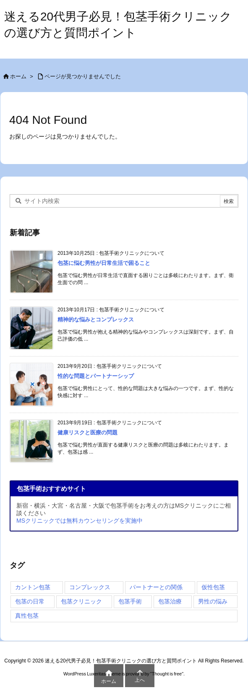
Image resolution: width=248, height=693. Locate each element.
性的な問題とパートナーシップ (95, 376)
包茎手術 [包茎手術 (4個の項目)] (130, 601)
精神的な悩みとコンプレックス (95, 319)
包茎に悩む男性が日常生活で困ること (103, 263)
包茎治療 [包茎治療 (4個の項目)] (170, 601)
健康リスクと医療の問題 (87, 432)
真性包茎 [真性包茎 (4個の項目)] (27, 615)
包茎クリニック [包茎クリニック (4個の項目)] (81, 601)
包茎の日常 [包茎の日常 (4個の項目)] (29, 601)
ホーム (18, 76)
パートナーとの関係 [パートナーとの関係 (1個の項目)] (156, 587)
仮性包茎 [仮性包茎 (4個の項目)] (213, 587)
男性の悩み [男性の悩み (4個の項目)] (212, 601)
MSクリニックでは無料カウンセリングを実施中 (79, 520)
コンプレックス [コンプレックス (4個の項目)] (89, 587)
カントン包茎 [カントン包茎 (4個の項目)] (32, 587)
